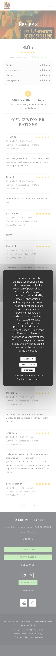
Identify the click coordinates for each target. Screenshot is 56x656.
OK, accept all (28, 359)
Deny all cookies (28, 364)
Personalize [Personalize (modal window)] (28, 370)
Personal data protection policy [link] (29, 375)
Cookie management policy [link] (28, 379)
